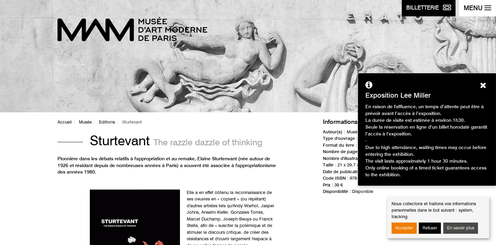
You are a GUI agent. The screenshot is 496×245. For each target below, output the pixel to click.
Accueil (64, 122)
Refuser (430, 228)
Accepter (404, 228)
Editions (107, 122)
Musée (85, 122)
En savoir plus (460, 228)
